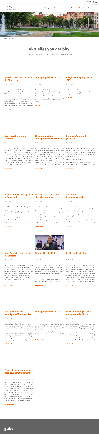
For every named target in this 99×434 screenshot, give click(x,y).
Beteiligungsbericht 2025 (47, 77)
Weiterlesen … (39, 105)
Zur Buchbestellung (9, 404)
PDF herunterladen (40, 340)
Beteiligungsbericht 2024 (47, 311)
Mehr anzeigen (8, 109)
